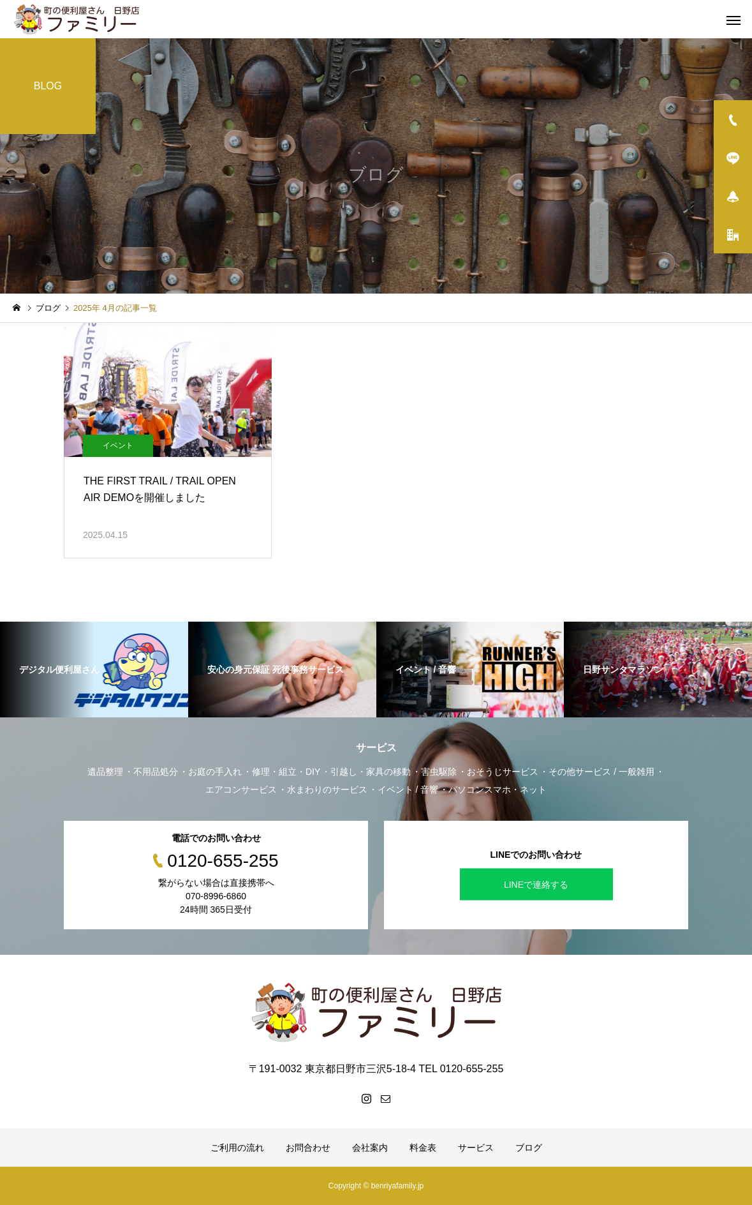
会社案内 (370, 1147)
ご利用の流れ (237, 1147)
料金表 (422, 1147)
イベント (118, 445)
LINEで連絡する (536, 884)
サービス (476, 1147)
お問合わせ (308, 1147)
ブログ (528, 1147)
